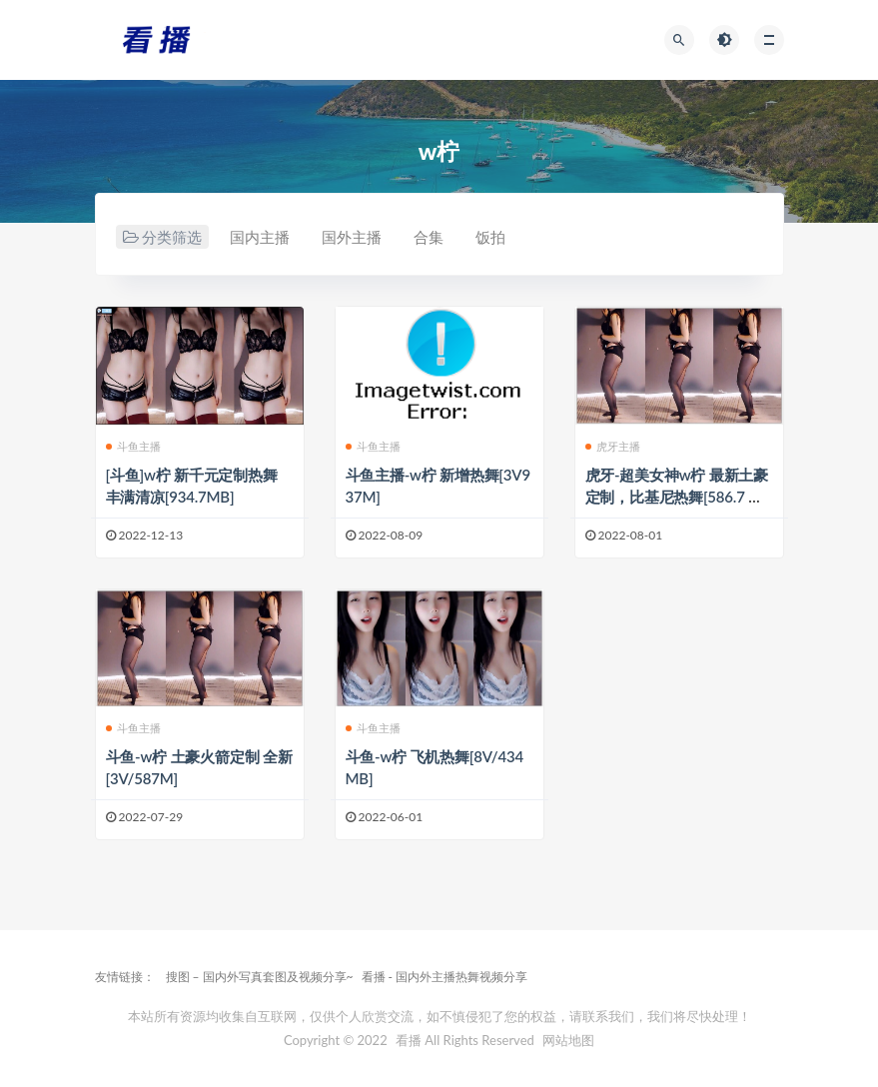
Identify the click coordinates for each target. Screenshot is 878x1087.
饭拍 (490, 237)
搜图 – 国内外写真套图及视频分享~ (260, 976)
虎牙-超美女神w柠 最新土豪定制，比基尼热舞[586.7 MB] (676, 497)
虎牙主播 (613, 446)
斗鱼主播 (134, 446)
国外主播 (352, 237)
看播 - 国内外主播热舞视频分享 (445, 976)
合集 (428, 237)
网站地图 (568, 1040)
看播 (409, 1040)
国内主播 (260, 237)
